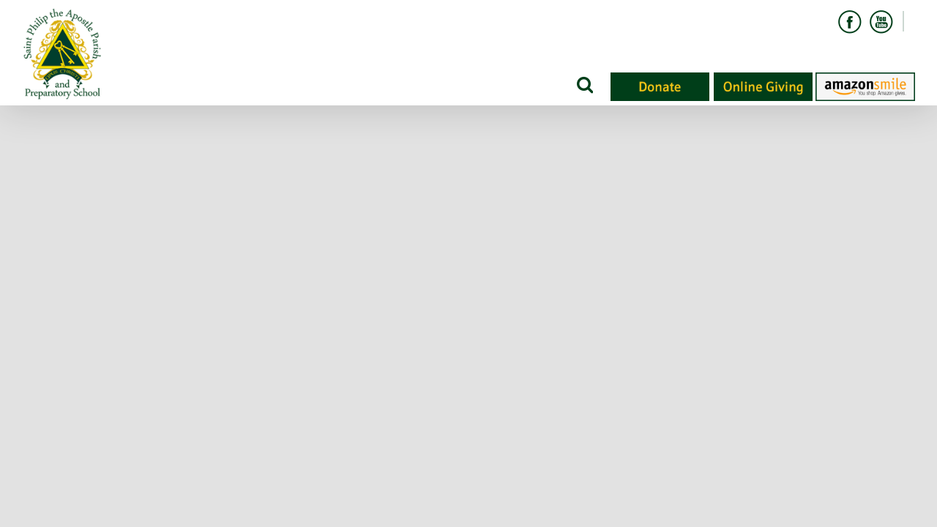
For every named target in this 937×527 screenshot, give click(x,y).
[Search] (584, 84)
